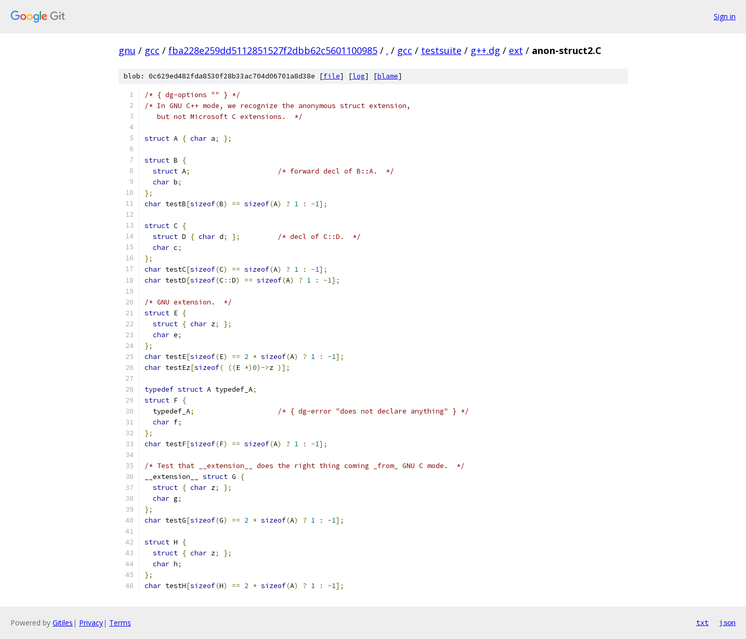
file (331, 76)
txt (702, 622)
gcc (152, 50)
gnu (127, 50)
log (358, 76)
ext (516, 50)
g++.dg (485, 50)
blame (387, 76)
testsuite (441, 50)
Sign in (725, 16)
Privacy (91, 623)
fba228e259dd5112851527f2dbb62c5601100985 (272, 50)
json (727, 622)
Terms (120, 623)
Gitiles (63, 623)
